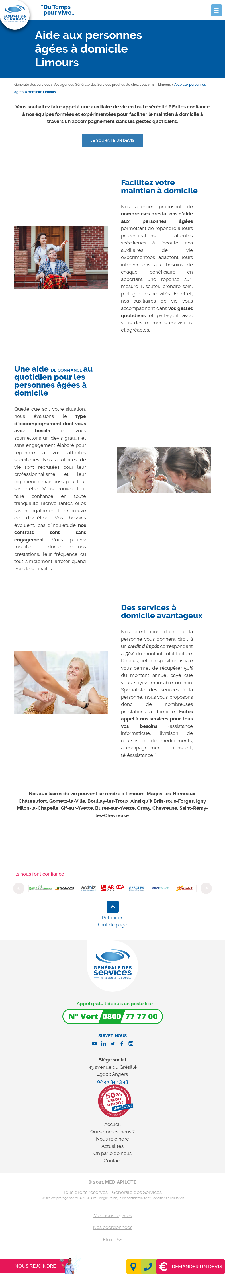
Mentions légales (112, 1215)
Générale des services (32, 85)
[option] (61, 257)
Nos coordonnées (112, 1227)
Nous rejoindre (112, 1139)
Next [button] (206, 888)
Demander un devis (190, 1266)
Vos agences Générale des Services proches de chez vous (100, 85)
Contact (112, 1161)
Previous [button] (18, 888)
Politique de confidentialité (128, 1198)
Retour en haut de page (112, 921)
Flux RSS (112, 1239)
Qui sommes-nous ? (112, 1132)
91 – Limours (161, 85)
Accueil (112, 1124)
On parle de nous (112, 1153)
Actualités (112, 1146)
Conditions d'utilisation (168, 1198)
